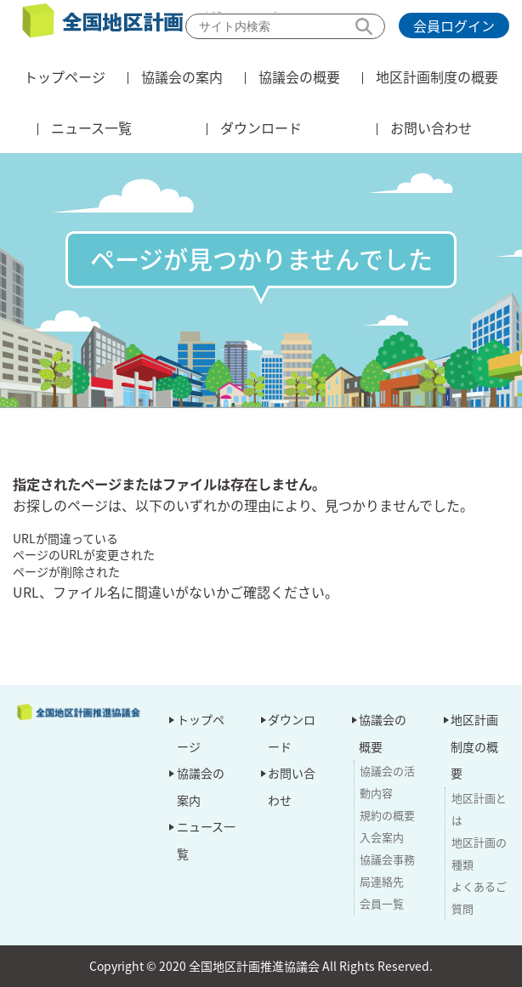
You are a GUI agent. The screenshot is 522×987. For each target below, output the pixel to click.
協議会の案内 (182, 76)
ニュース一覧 (91, 127)
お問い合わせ (431, 127)
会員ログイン (454, 25)
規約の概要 (387, 815)
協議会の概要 (299, 76)
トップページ (64, 76)
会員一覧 (382, 903)
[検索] (285, 26)
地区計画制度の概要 (437, 76)
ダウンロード (261, 127)
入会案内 (382, 837)
